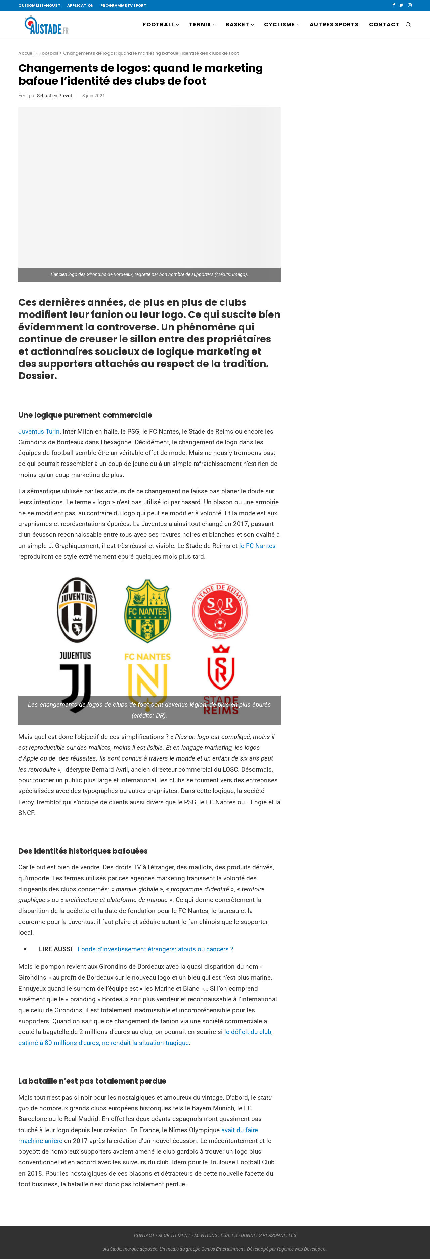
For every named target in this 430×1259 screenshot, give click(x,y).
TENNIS (200, 24)
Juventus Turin (39, 431)
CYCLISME (279, 24)
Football (48, 53)
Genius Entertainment (223, 1249)
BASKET (237, 24)
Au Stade (112, 1249)
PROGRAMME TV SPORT (123, 5)
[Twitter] (401, 5)
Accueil (26, 53)
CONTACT (384, 24)
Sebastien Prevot (54, 95)
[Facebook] (394, 5)
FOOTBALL (158, 24)
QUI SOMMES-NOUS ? (39, 5)
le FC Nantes (257, 546)
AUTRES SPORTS (334, 24)
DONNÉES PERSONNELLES (268, 1235)
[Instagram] (410, 5)
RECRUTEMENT (174, 1235)
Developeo (315, 1249)
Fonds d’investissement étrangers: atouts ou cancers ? (155, 949)
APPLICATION (80, 5)
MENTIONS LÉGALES (215, 1235)
